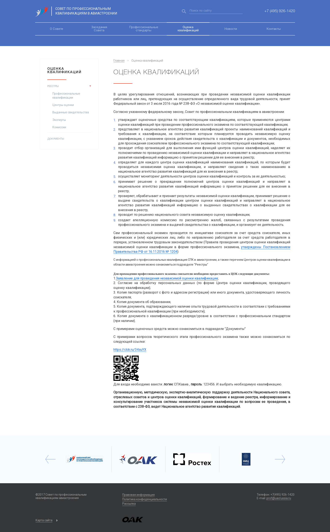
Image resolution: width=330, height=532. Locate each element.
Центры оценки (63, 105)
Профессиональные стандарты (143, 28)
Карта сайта (44, 520)
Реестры (53, 86)
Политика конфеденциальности (144, 499)
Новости (231, 29)
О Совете (56, 29)
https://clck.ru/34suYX (129, 350)
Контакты (273, 29)
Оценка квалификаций (188, 28)
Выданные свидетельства (70, 112)
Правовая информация (138, 494)
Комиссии (59, 127)
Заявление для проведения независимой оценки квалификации (167, 278)
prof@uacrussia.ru (278, 498)
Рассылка (129, 503)
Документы (55, 138)
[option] (85, 459)
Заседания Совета (99, 28)
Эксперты (59, 120)
